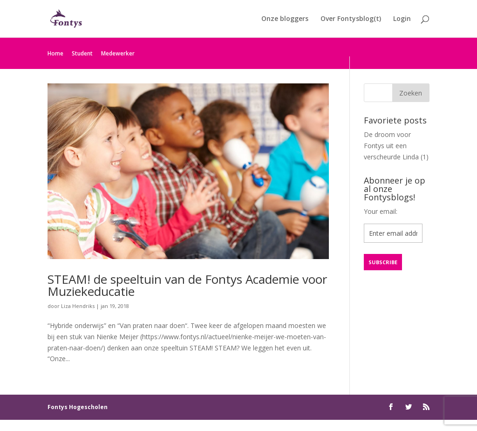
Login (402, 19)
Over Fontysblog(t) (350, 19)
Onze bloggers (284, 19)
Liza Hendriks (78, 305)
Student (82, 53)
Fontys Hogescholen (78, 407)
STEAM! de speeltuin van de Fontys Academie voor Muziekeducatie (187, 285)
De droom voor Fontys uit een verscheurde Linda (391, 145)
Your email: (380, 211)
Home (55, 53)
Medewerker (118, 53)
